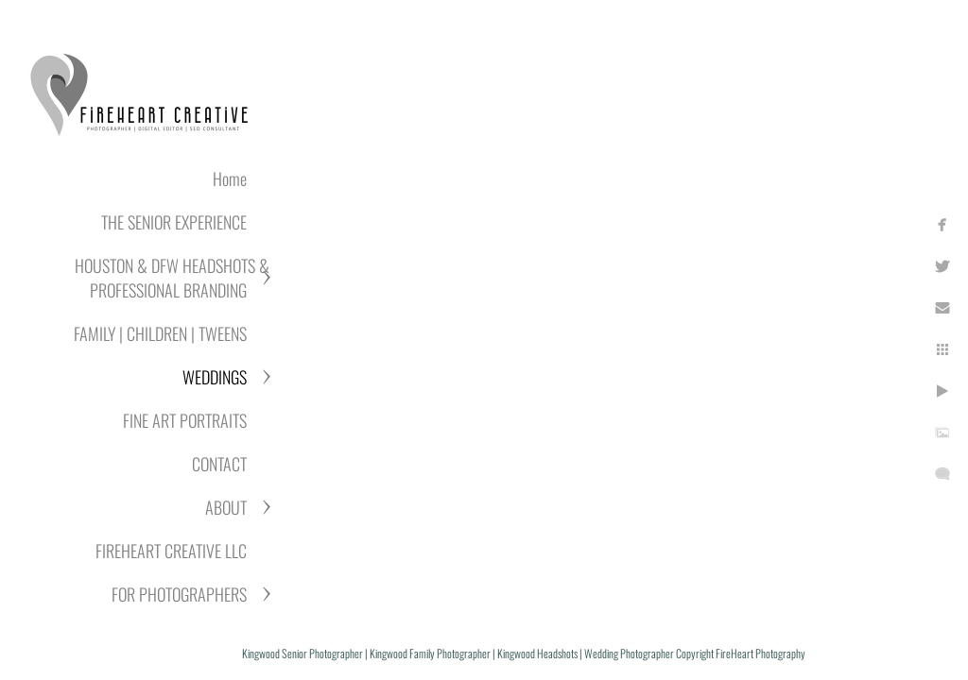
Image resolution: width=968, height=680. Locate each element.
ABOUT (226, 507)
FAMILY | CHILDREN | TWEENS (160, 333)
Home (230, 178)
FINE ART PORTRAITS (185, 420)
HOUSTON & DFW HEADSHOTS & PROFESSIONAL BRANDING (172, 277)
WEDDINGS (214, 377)
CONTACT (219, 463)
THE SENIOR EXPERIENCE (174, 222)
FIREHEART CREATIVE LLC (171, 550)
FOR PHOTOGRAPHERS (179, 594)
